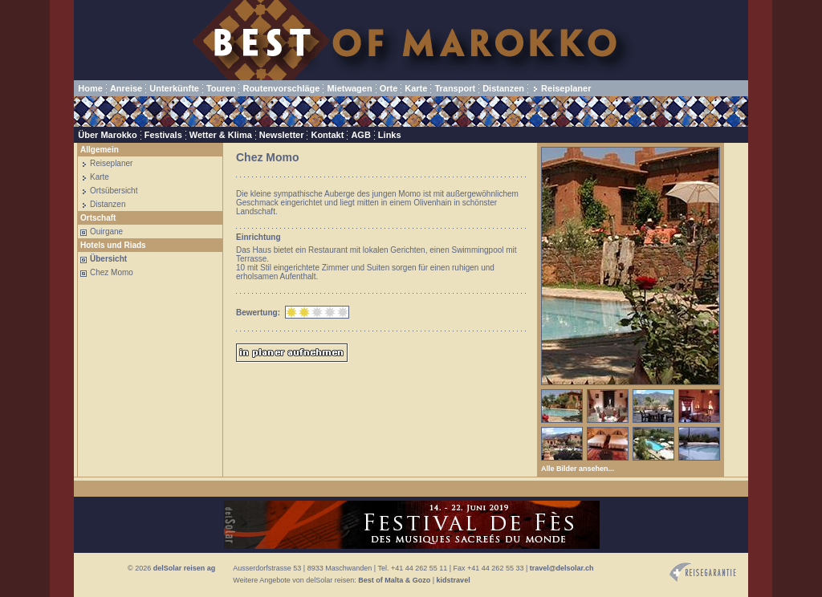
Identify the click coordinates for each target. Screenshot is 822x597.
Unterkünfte (174, 88)
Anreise (126, 88)
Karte (416, 88)
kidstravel (453, 580)
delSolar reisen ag (184, 568)
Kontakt (327, 135)
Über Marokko (107, 135)
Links (389, 135)
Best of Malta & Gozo (394, 580)
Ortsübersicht (113, 190)
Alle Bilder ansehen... (577, 469)
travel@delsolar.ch (562, 568)
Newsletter (281, 135)
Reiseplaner (566, 88)
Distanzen (503, 88)
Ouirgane (106, 231)
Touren (220, 88)
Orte (389, 88)
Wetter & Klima (220, 135)
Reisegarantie (702, 572)
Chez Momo (111, 272)
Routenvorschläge (280, 88)
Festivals (163, 135)
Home (90, 88)
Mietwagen (349, 88)
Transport (454, 88)
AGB (360, 135)
